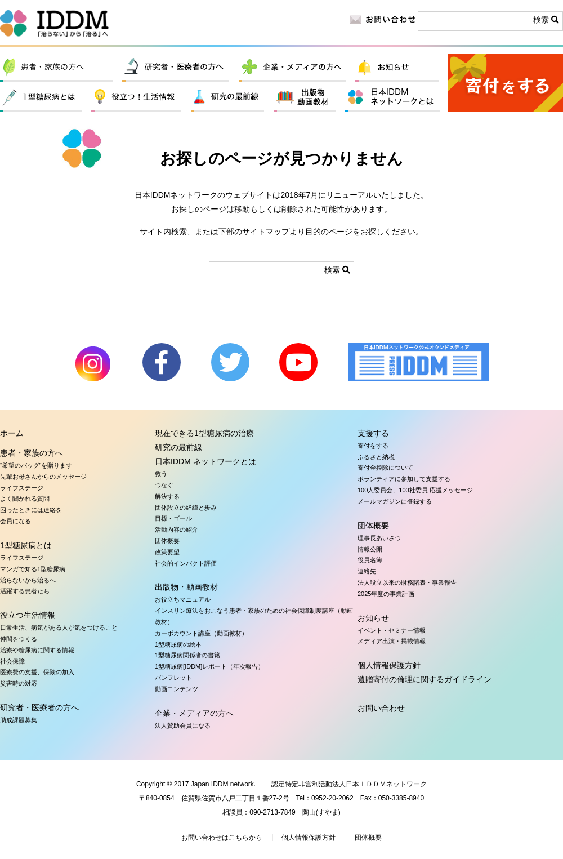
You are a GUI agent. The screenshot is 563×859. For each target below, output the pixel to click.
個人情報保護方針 (389, 665)
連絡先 (367, 571)
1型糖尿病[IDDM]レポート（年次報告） (209, 666)
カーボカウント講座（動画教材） (201, 633)
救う (161, 473)
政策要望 (167, 552)
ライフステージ (21, 487)
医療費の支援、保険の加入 (37, 672)
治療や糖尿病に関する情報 (37, 650)
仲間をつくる (18, 638)
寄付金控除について (385, 467)
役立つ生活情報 (136, 98)
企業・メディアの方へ (292, 68)
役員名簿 (370, 560)
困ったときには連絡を (31, 509)
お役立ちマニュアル (183, 599)
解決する (167, 496)
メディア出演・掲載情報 (392, 641)
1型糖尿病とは (41, 98)
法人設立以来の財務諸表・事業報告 (407, 582)
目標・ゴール (173, 518)
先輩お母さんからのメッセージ (43, 476)
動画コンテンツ (176, 689)
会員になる (15, 521)
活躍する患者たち (25, 590)
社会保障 (12, 661)
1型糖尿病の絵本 (178, 644)
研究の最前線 (227, 98)
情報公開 (370, 549)
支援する (373, 433)
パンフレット (173, 677)
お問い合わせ (381, 708)
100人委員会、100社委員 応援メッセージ (415, 490)
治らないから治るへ (28, 580)
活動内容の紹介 (176, 529)
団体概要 (167, 540)
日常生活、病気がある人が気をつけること (59, 627)
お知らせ (397, 68)
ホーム (12, 433)
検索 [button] (546, 19)
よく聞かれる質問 (25, 498)
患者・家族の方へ (56, 68)
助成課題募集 (18, 719)
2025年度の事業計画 (386, 593)
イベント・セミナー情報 (392, 630)
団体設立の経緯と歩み (186, 507)
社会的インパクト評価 (186, 563)
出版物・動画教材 (305, 98)
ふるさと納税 (376, 456)
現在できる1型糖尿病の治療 (204, 433)
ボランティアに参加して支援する (404, 478)
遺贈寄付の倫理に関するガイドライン (424, 679)
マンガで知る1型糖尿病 (32, 569)
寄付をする (505, 83)
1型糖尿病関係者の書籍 (187, 655)
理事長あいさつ (379, 538)
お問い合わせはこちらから (221, 838)
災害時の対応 (18, 683)
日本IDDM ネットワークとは (392, 98)
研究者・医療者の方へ (175, 68)
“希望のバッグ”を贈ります (36, 465)
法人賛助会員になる (183, 725)
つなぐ (164, 485)
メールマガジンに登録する (395, 501)
